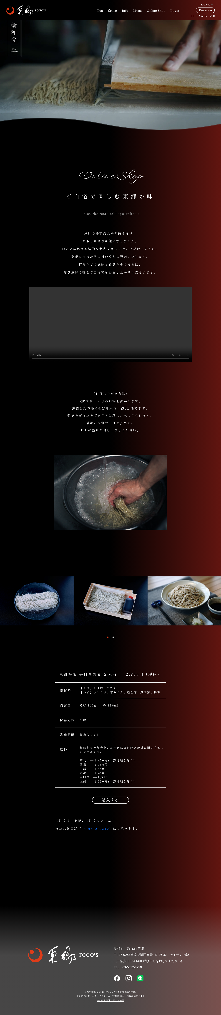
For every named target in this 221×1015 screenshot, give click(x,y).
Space (112, 10)
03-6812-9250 (206, 16)
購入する (110, 800)
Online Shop (156, 10)
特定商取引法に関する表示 (110, 1001)
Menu (137, 10)
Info (125, 10)
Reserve (205, 10)
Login (174, 10)
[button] (108, 637)
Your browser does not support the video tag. (110, 324)
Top (100, 10)
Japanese (203, 5)
